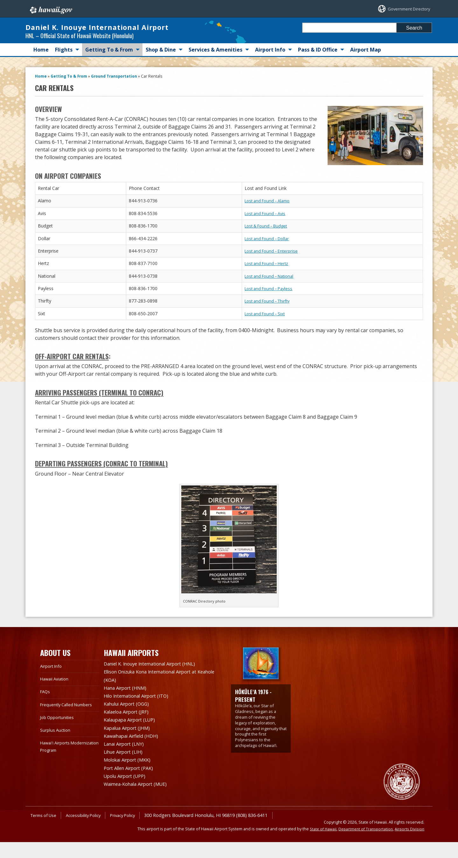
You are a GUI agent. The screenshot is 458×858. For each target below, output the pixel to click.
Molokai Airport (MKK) (130, 777)
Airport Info (270, 71)
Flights (64, 71)
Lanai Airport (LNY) (126, 761)
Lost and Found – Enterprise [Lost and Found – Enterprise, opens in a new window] (274, 273)
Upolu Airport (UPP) (127, 792)
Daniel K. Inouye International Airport (98, 38)
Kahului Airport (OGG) (130, 723)
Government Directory (403, 8)
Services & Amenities (215, 71)
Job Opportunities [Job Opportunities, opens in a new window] (59, 739)
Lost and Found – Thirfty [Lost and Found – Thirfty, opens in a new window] (270, 323)
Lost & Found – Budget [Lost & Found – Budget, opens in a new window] (269, 248)
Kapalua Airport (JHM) (130, 746)
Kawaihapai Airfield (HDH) (134, 754)
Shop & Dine (161, 71)
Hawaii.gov (50, 8)
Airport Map (365, 71)
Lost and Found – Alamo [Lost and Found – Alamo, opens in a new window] (270, 223)
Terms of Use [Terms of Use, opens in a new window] (45, 831)
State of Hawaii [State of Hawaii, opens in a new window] (318, 844)
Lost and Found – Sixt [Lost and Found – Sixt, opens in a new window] (267, 335)
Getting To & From (109, 71)
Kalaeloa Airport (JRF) (129, 731)
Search (414, 28)
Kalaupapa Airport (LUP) (133, 739)
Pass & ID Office (317, 71)
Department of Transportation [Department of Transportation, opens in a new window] (362, 844)
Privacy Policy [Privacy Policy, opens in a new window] (131, 831)
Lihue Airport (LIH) (126, 769)
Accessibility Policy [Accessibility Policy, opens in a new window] (88, 831)
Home (41, 71)
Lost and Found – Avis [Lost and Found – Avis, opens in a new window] (267, 235)
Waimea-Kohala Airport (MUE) (140, 800)
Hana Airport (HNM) (128, 708)
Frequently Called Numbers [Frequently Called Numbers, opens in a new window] (68, 726)
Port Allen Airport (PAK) (132, 784)
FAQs (45, 713)
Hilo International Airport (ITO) (141, 716)
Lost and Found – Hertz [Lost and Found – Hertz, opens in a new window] (269, 285)
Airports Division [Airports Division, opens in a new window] (408, 844)
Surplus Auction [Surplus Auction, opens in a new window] (56, 752)
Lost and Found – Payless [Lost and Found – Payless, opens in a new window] (271, 310)
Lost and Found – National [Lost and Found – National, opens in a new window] (272, 298)
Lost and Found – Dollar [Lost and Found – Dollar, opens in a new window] (270, 260)
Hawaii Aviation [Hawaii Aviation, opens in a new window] (56, 701)
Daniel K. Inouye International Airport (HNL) (156, 685)
